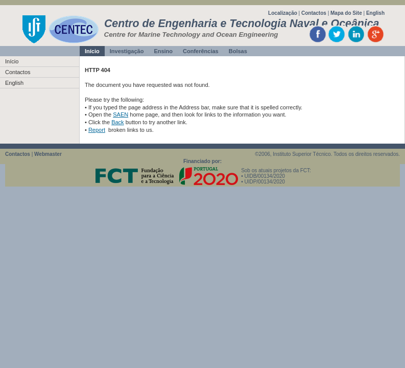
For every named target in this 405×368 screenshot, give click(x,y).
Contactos (313, 13)
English (375, 13)
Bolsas (238, 51)
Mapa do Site (346, 13)
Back (117, 122)
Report (96, 130)
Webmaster (48, 154)
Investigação (127, 51)
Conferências (201, 51)
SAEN (120, 114)
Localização (282, 13)
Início (92, 51)
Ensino (163, 51)
